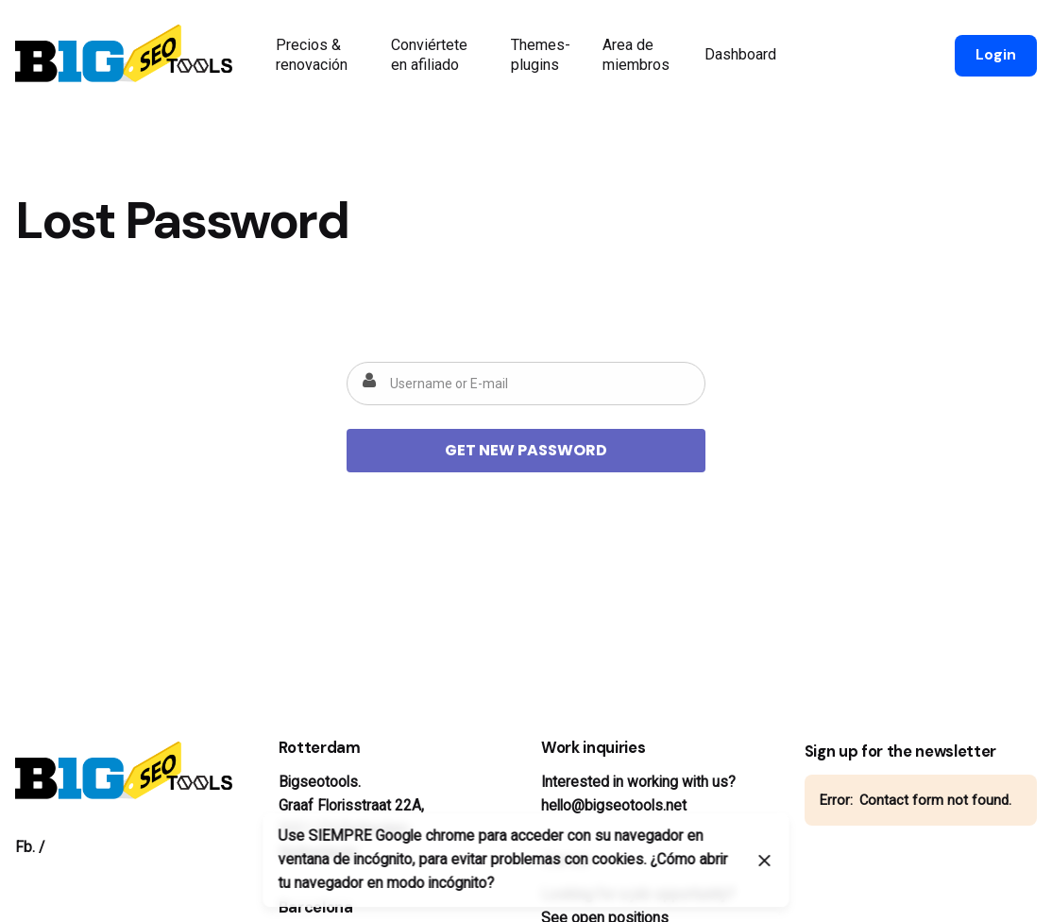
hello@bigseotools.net (614, 805)
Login (996, 54)
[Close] (765, 860)
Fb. (25, 847)
